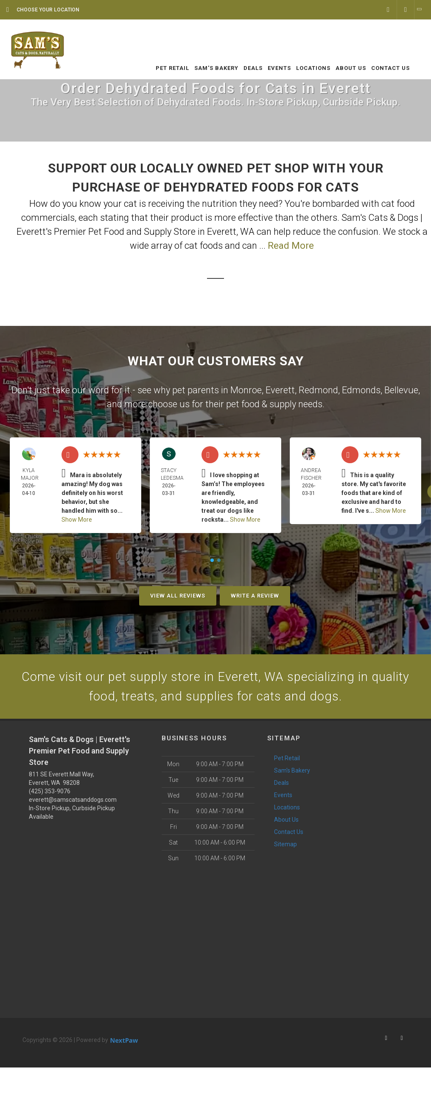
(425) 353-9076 (49, 792)
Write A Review (255, 595)
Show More (77, 519)
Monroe (246, 390)
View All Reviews (177, 595)
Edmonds (361, 390)
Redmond (318, 390)
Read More (291, 245)
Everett (280, 390)
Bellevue (401, 390)
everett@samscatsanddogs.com (73, 801)
